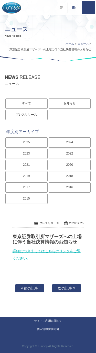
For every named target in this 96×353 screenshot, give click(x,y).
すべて (26, 103)
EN (74, 7)
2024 (69, 142)
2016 (69, 187)
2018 (69, 176)
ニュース (83, 43)
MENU (88, 7)
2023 (26, 153)
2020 (69, 165)
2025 (26, 142)
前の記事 (29, 288)
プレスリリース (26, 114)
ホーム (70, 43)
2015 (26, 198)
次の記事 (66, 288)
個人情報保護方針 (48, 328)
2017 (26, 187)
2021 (26, 165)
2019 (26, 176)
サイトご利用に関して (48, 320)
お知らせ (69, 103)
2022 (69, 153)
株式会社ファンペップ (11, 7)
